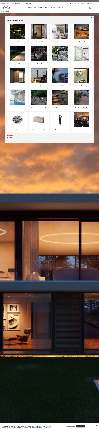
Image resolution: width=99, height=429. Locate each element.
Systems (81, 130)
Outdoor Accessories (60, 130)
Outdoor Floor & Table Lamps (60, 86)
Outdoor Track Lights (17, 108)
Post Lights (60, 64)
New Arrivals (10, 135)
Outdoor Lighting (9, 11)
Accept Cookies (80, 426)
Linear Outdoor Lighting (81, 42)
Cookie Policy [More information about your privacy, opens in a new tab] (46, 427)
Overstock (9, 137)
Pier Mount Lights (39, 64)
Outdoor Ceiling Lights (18, 86)
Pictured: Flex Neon (89, 15)
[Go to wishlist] (93, 7)
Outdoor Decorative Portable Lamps (39, 86)
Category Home (3, 11)
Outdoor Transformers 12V (39, 130)
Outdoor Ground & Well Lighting (81, 108)
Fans (35, 8)
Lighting (29, 8)
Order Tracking (81, 3)
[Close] (96, 425)
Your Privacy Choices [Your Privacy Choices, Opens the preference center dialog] (71, 426)
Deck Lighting (60, 42)
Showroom (3, 3)
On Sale (9, 139)
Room (47, 8)
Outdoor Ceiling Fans (81, 64)
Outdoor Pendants (81, 86)
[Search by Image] (89, 8)
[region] (49, 426)
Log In (96, 3)
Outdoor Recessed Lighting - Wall (38, 108)
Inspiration (60, 8)
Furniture (41, 8)
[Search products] (86, 7)
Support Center (18, 3)
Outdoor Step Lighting (60, 108)
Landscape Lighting (17, 42)
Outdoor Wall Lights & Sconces (39, 42)
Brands (53, 8)
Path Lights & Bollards (18, 64)
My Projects (73, 3)
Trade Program (90, 3)
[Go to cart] (96, 7)
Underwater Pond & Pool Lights (18, 130)
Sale (66, 8)
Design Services (10, 3)
